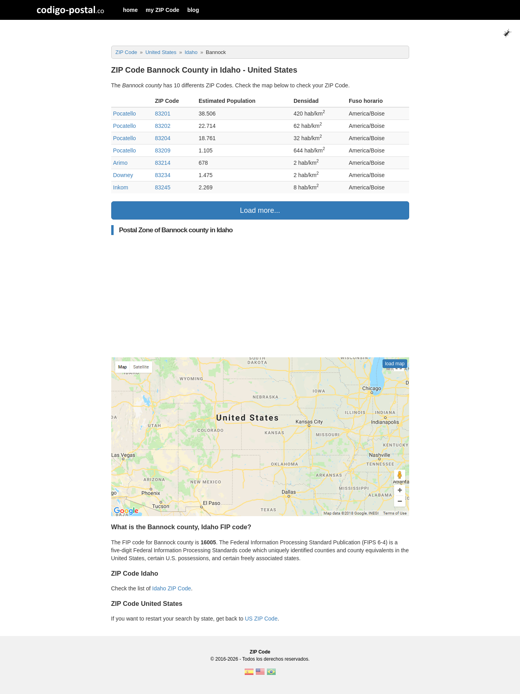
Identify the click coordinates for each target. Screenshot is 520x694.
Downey (123, 175)
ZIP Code (260, 652)
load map (394, 363)
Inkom (120, 187)
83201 (162, 113)
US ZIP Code (261, 618)
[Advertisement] (260, 296)
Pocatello (124, 113)
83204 (162, 138)
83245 (162, 187)
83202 (162, 126)
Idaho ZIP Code (171, 588)
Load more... (260, 210)
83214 (162, 163)
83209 (162, 150)
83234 (162, 175)
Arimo (120, 163)
